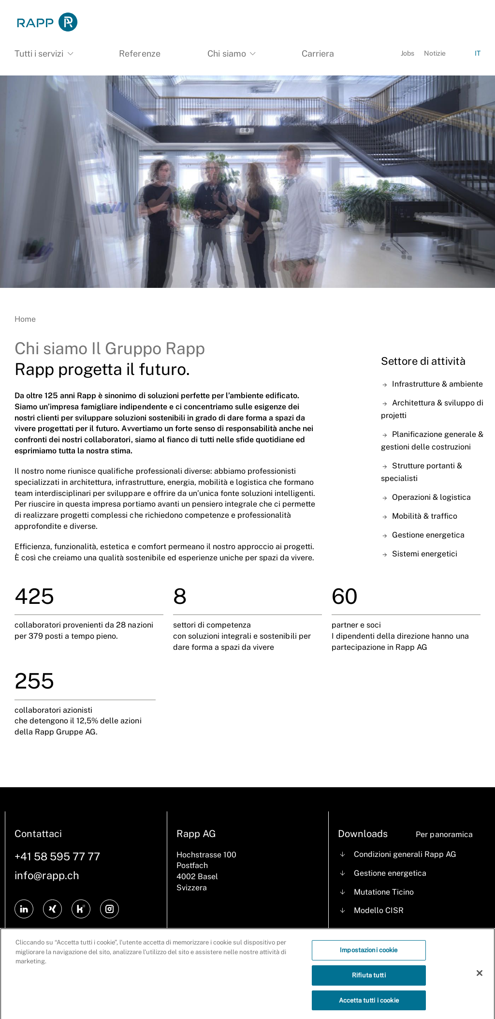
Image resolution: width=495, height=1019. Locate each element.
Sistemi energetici (424, 553)
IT (477, 53)
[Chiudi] (479, 977)
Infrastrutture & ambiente (437, 384)
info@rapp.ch (47, 875)
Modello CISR (379, 910)
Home (25, 319)
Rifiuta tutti (369, 979)
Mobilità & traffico (424, 516)
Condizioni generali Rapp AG (405, 854)
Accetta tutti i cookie (369, 1004)
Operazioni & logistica (431, 497)
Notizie (435, 53)
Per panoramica (444, 834)
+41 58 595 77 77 (57, 856)
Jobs (407, 53)
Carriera (318, 53)
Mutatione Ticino (384, 892)
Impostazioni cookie (368, 954)
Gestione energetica (428, 534)
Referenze (139, 53)
